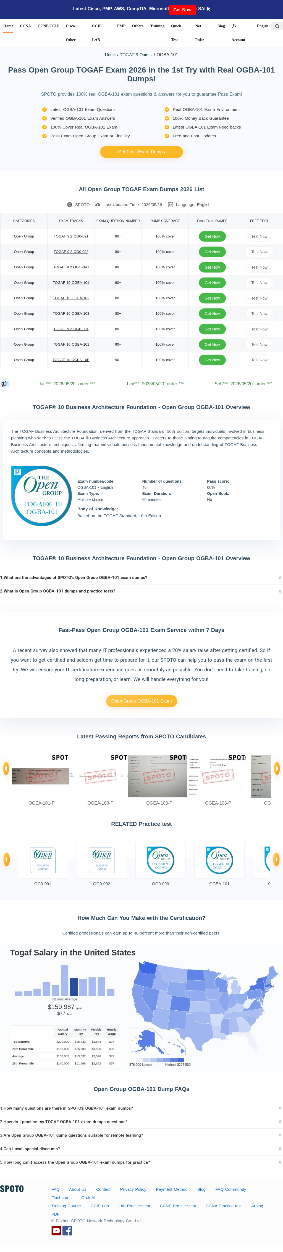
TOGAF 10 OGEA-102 (71, 298)
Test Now (259, 236)
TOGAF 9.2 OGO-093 (71, 267)
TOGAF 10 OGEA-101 (71, 283)
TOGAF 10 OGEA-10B (71, 360)
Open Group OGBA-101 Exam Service (141, 703)
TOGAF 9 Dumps (136, 54)
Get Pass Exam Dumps (141, 152)
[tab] (141, 577)
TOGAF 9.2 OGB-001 (71, 329)
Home (110, 54)
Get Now (182, 9)
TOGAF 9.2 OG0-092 (71, 252)
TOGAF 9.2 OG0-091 (71, 236)
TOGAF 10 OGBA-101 (71, 344)
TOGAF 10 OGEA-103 (71, 313)
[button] (141, 577)
